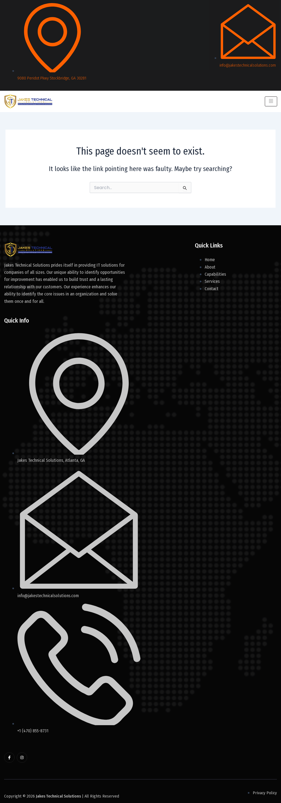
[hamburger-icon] (271, 101)
